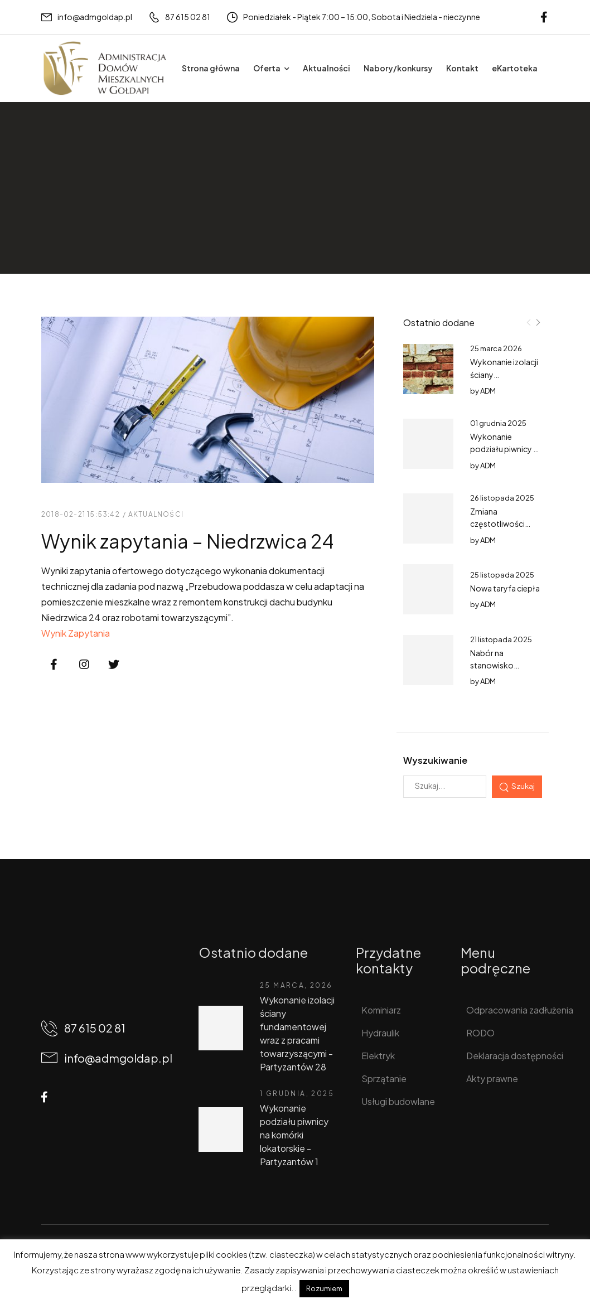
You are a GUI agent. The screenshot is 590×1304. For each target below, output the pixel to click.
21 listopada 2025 (501, 639)
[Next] (537, 322)
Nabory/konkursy (398, 68)
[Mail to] (86, 17)
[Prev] (528, 322)
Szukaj (523, 786)
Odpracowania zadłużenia (511, 1010)
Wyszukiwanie (435, 760)
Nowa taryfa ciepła (505, 588)
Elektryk (378, 1055)
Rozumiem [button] (324, 1288)
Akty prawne (492, 1078)
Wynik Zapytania (75, 633)
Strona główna (211, 68)
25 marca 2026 (496, 348)
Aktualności (326, 68)
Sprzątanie (384, 1078)
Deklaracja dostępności (511, 1055)
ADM (488, 390)
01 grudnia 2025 (498, 423)
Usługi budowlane (398, 1101)
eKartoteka (515, 68)
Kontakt (462, 68)
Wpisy (88, 199)
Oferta (267, 68)
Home (53, 199)
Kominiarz (381, 1010)
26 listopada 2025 (502, 497)
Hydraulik (380, 1033)
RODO (480, 1033)
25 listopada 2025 (502, 574)
